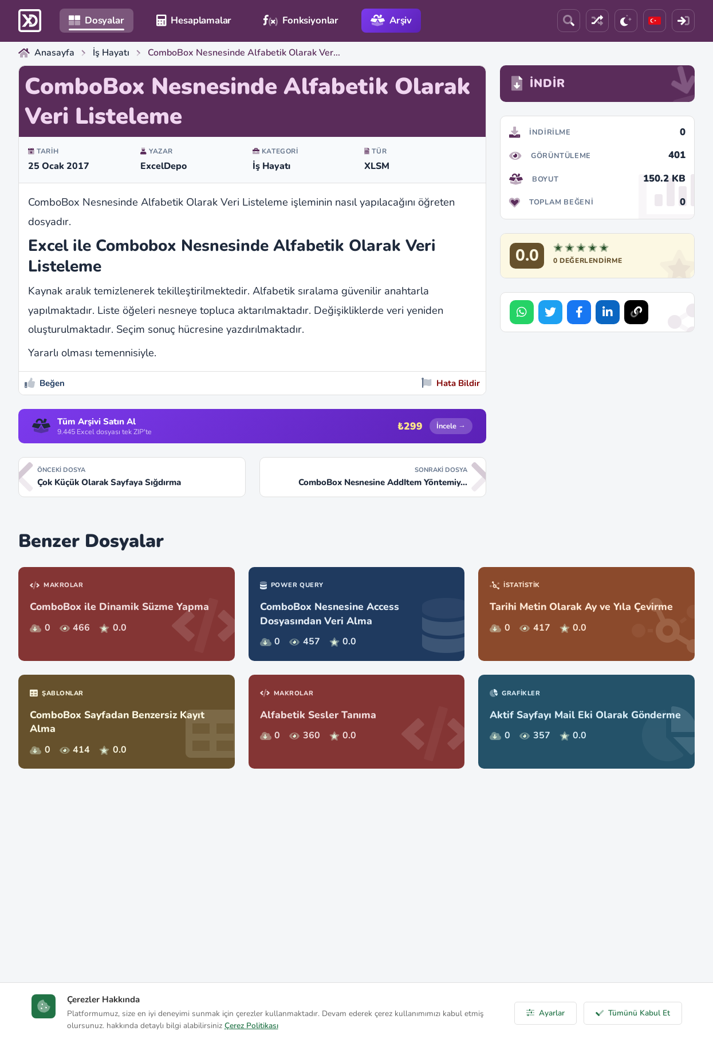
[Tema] (625, 20)
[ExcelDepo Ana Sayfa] (29, 20)
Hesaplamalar (194, 20)
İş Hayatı (271, 166)
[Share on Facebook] (579, 312)
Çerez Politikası (251, 1025)
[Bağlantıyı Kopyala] (636, 312)
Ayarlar (545, 1012)
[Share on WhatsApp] (522, 312)
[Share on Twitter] (550, 312)
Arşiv (391, 20)
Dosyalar (96, 20)
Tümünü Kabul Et (633, 1012)
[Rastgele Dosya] (597, 20)
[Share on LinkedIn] (608, 312)
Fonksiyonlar (300, 20)
